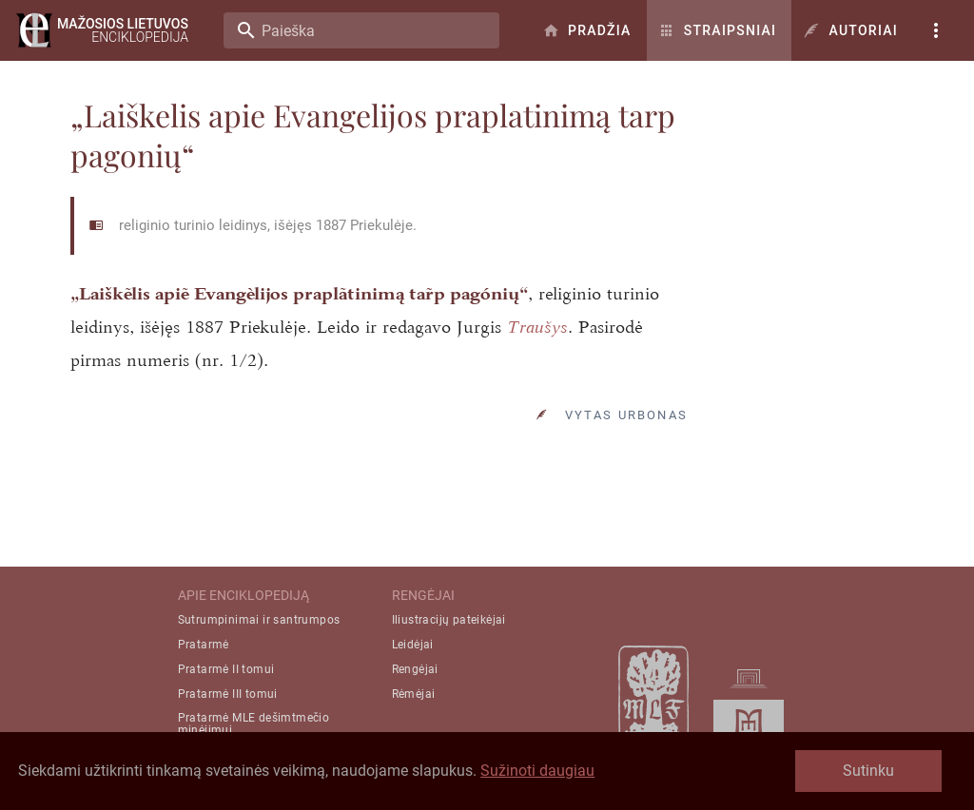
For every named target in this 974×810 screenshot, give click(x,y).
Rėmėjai (414, 694)
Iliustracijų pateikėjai (449, 620)
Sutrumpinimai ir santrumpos (259, 620)
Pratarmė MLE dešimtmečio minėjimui (254, 724)
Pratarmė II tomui (226, 669)
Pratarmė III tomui (228, 694)
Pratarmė (203, 644)
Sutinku (868, 771)
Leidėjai (413, 644)
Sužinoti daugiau (537, 771)
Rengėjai (415, 669)
